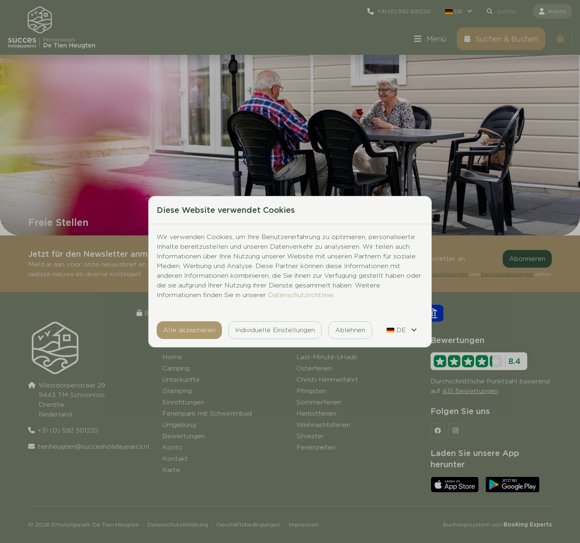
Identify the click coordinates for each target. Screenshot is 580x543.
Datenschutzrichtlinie (301, 295)
